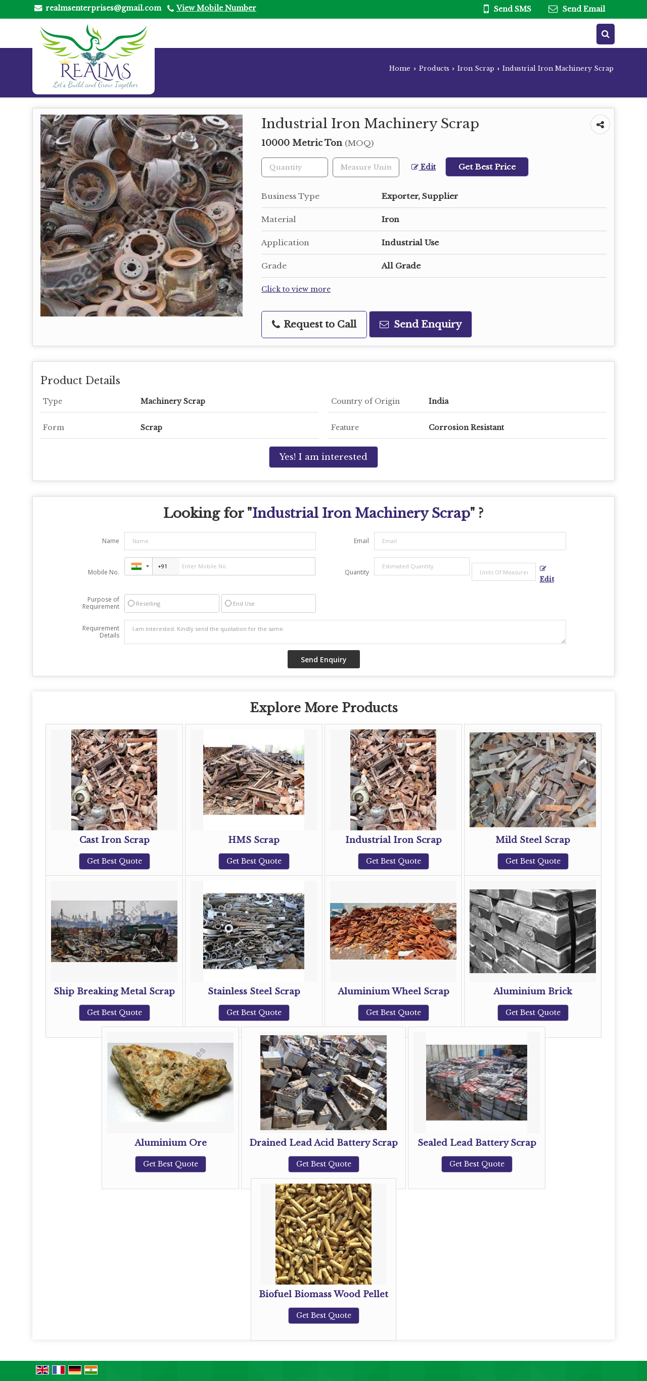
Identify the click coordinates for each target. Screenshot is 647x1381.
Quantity (357, 572)
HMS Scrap (254, 840)
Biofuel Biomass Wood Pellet (323, 1294)
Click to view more (296, 289)
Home (399, 68)
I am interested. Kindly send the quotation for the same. (345, 632)
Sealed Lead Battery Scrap (477, 1143)
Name (110, 541)
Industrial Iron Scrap (393, 840)
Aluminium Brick (532, 991)
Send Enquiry (420, 324)
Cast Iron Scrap (114, 840)
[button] (216, 8)
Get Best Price (487, 167)
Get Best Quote (114, 861)
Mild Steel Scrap (532, 840)
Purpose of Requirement (100, 603)
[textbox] (366, 167)
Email (361, 541)
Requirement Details (100, 632)
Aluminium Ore (170, 1143)
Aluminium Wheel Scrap (393, 991)
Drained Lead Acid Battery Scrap (323, 1143)
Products (434, 68)
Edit (423, 167)
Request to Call (314, 324)
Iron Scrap (475, 68)
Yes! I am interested (323, 457)
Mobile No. (103, 572)
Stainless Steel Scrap (254, 991)
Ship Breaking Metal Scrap (114, 991)
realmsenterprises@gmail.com (103, 8)
